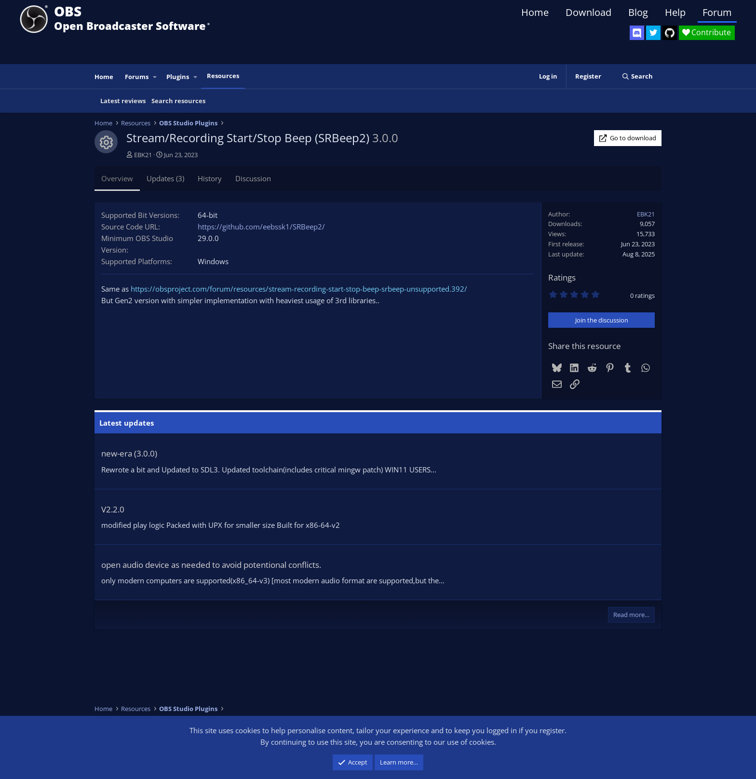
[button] (155, 77)
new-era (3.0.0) (129, 453)
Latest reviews (123, 100)
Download (588, 12)
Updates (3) (165, 178)
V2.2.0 (112, 509)
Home (535, 12)
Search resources (178, 100)
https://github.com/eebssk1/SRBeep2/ (261, 226)
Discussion (253, 178)
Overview (117, 178)
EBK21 (143, 154)
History (210, 178)
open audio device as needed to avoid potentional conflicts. (211, 564)
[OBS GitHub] (669, 33)
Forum (717, 12)
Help (675, 12)
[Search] (637, 76)
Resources (223, 75)
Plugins (177, 76)
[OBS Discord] (637, 33)
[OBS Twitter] (653, 33)
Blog (638, 12)
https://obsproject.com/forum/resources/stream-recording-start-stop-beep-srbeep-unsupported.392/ (299, 289)
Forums (136, 76)
